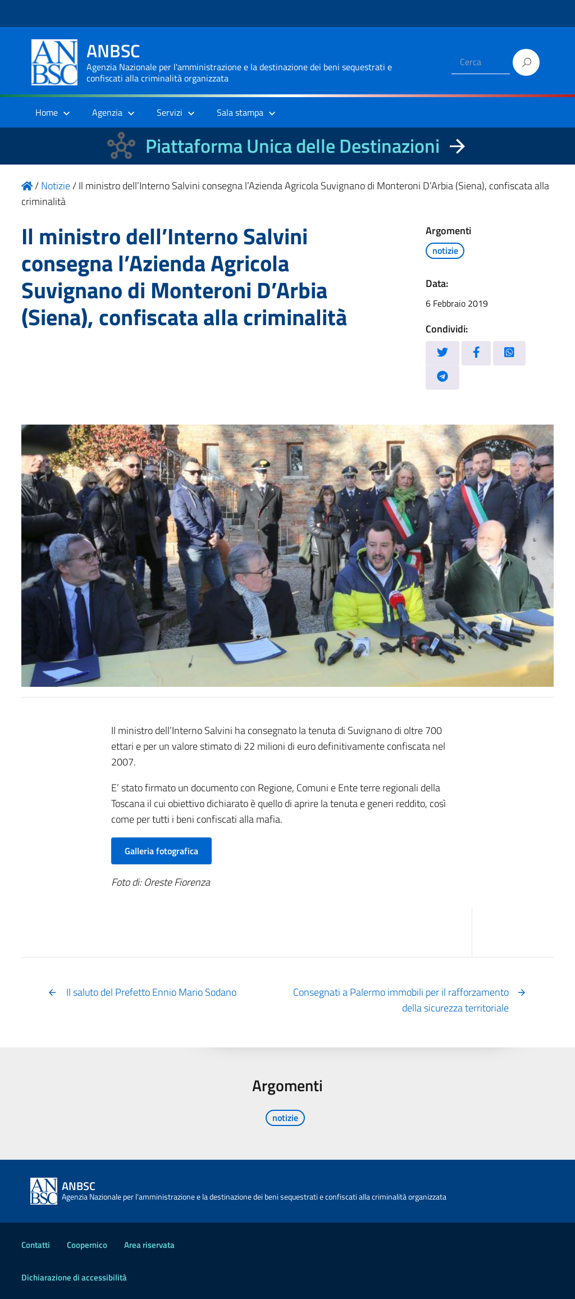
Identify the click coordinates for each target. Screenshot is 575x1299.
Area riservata (149, 1244)
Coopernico (87, 1244)
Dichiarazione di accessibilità (74, 1277)
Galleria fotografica (161, 851)
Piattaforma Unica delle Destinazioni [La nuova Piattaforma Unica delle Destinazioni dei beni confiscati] (292, 145)
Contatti (35, 1244)
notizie (445, 250)
